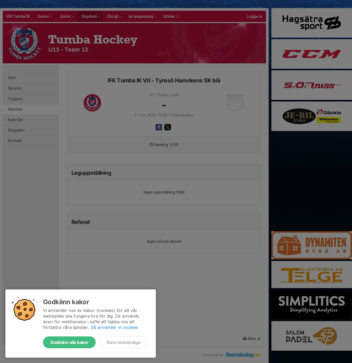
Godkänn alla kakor (69, 342)
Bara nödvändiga (123, 342)
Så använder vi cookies (114, 327)
